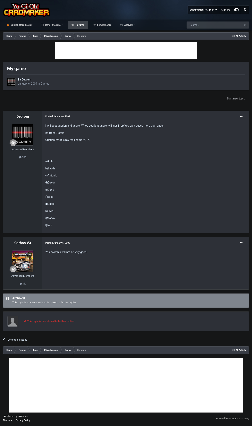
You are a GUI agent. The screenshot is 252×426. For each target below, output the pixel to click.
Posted (57, 116)
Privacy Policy (23, 420)
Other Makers (53, 24)
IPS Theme (8, 416)
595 (22, 157)
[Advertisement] (126, 50)
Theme (7, 420)
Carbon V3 (22, 243)
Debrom (26, 79)
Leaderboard (104, 24)
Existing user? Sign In (203, 10)
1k (23, 283)
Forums (79, 24)
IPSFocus (23, 416)
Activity (129, 24)
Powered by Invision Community (232, 418)
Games (45, 83)
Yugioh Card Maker (21, 24)
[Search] (205, 25)
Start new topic (236, 98)
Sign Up (225, 9)
